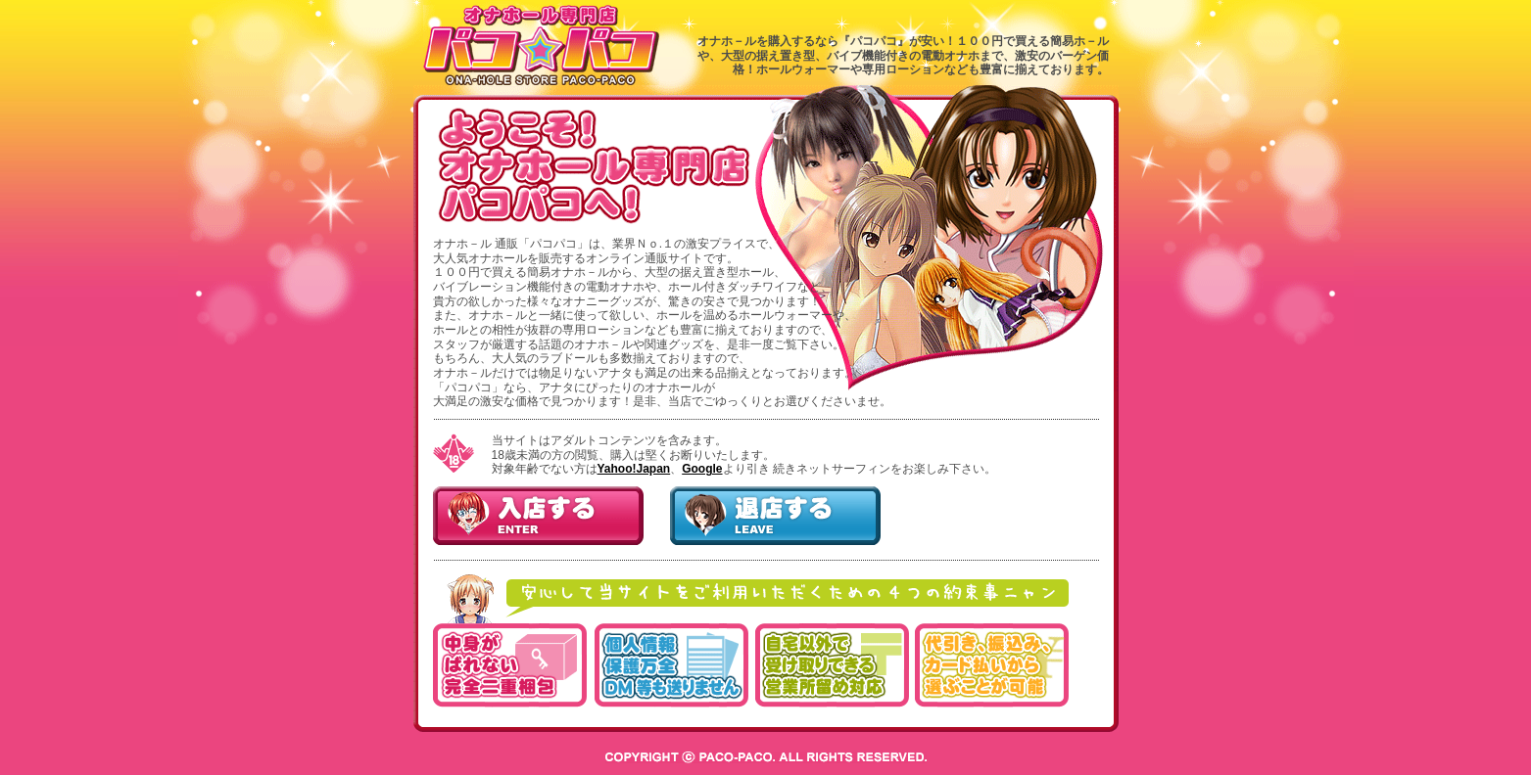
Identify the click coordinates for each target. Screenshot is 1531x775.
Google (702, 469)
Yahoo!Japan (634, 469)
